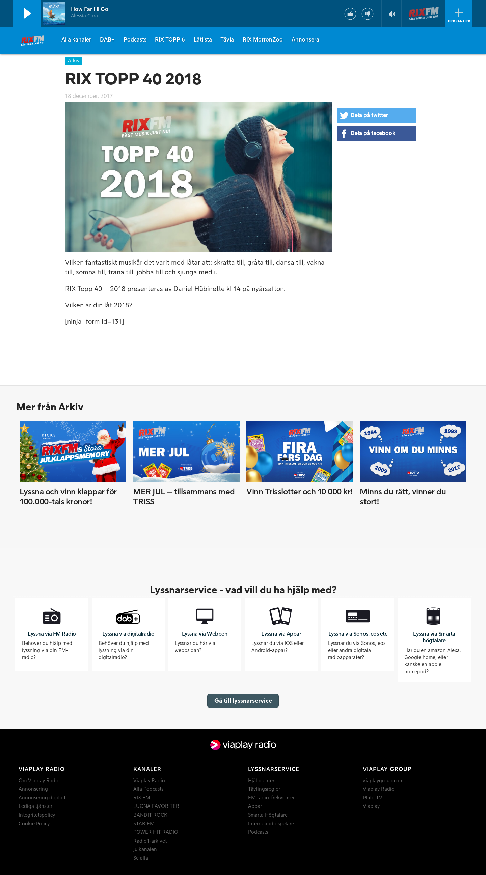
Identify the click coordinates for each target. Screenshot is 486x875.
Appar (255, 806)
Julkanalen (145, 849)
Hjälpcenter (261, 780)
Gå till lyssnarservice (243, 701)
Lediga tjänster (35, 806)
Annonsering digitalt (42, 797)
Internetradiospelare (271, 823)
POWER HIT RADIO (155, 832)
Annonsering (33, 789)
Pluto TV (372, 797)
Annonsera (305, 40)
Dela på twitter (369, 115)
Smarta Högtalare (268, 815)
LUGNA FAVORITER (156, 806)
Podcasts (135, 40)
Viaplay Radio (149, 780)
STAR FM (144, 823)
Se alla (140, 858)
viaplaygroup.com (383, 780)
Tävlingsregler (264, 789)
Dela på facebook (373, 133)
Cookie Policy (34, 823)
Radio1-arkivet (150, 841)
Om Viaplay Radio (39, 780)
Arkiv (74, 60)
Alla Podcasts (148, 789)
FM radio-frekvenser (271, 797)
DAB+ (107, 40)
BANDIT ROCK (150, 815)
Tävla (227, 40)
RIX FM (141, 797)
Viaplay (371, 806)
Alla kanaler (76, 40)
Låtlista (203, 40)
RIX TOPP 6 (170, 40)
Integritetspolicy (37, 815)
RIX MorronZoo (263, 40)
